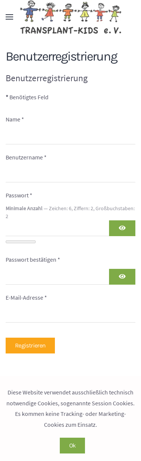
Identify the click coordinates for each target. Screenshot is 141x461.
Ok (72, 445)
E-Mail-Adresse (26, 297)
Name (15, 119)
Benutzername (26, 157)
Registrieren (30, 345)
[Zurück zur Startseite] (70, 17)
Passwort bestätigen (33, 259)
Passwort (19, 195)
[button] (9, 17)
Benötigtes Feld (27, 97)
